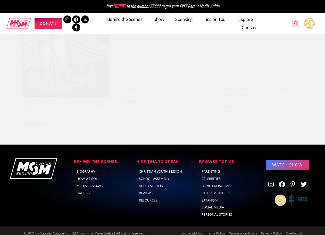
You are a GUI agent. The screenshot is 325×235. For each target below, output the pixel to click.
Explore (245, 19)
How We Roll (88, 173)
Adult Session (151, 180)
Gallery (83, 188)
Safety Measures (216, 188)
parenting (211, 166)
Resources (148, 195)
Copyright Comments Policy (203, 228)
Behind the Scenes (124, 19)
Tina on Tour (215, 19)
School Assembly (154, 173)
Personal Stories (217, 209)
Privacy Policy (271, 228)
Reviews (146, 188)
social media (213, 202)
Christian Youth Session (160, 166)
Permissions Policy (243, 228)
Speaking (183, 19)
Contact (249, 27)
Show (159, 19)
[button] (295, 23)
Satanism (210, 195)
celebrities (211, 173)
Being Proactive (216, 180)
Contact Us (294, 228)
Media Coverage (90, 180)
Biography (86, 166)
